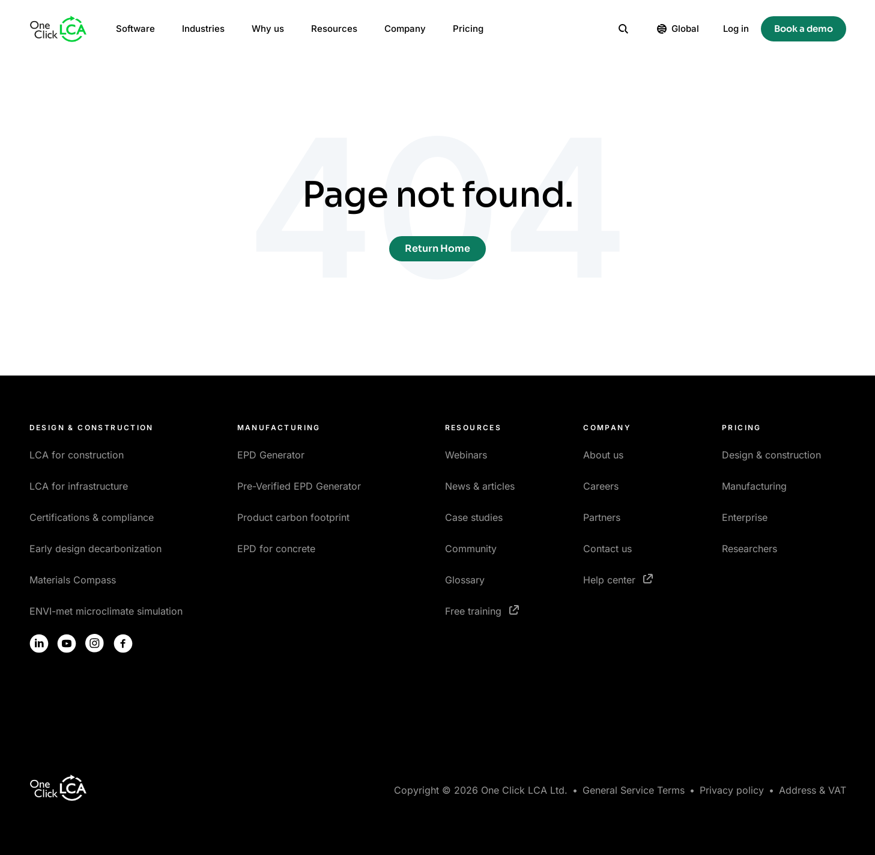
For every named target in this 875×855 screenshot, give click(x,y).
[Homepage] (58, 28)
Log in (736, 28)
